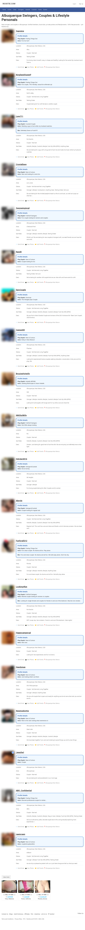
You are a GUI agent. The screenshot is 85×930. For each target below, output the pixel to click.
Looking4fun (21, 587)
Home (4, 9)
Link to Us (44, 914)
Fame (40, 9)
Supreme (20, 31)
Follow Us (80, 913)
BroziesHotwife (23, 374)
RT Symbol (51, 914)
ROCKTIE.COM (9, 4)
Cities (14, 9)
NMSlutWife (21, 415)
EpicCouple (21, 290)
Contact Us (5, 914)
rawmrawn (20, 834)
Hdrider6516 (21, 459)
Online (9, 9)
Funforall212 (21, 541)
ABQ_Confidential (24, 790)
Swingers (21, 9)
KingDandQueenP (23, 75)
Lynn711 (19, 116)
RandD (19, 252)
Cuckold (34, 9)
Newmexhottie (22, 711)
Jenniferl (20, 752)
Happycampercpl (23, 633)
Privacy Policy (18, 919)
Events (45, 9)
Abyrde (19, 501)
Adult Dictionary (18, 914)
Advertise (37, 914)
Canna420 (20, 330)
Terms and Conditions (8, 919)
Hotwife (27, 9)
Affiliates (27, 914)
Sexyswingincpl (23, 208)
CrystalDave (21, 164)
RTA (24, 919)
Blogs (11, 914)
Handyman (20, 667)
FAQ (32, 914)
